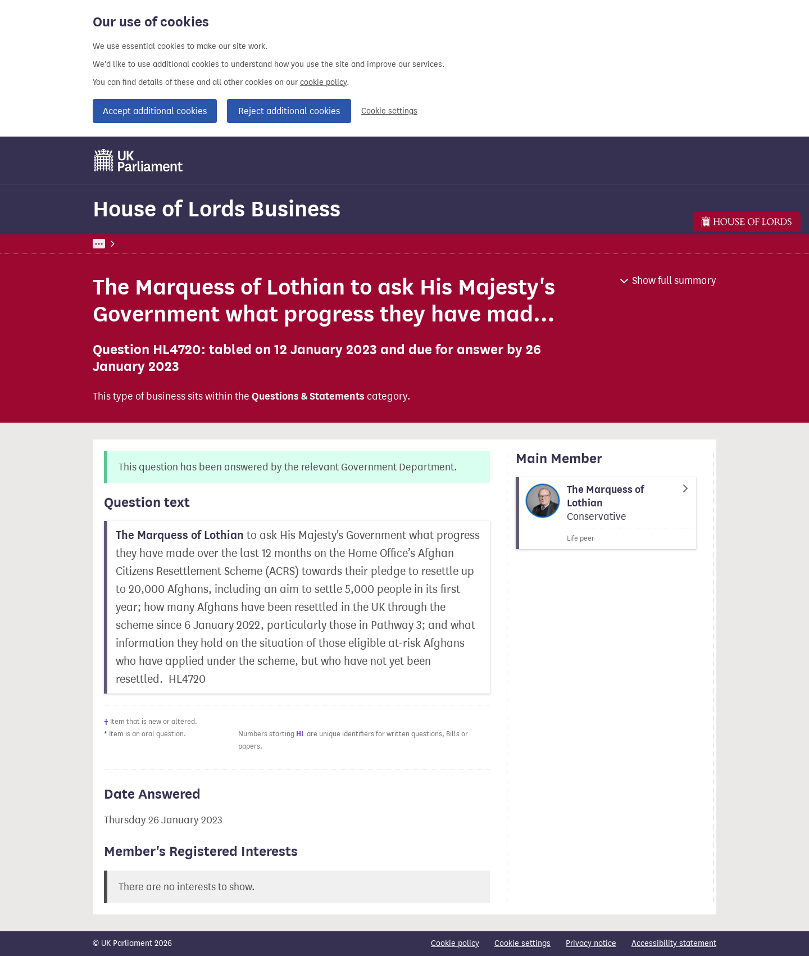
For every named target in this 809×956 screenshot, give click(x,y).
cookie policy (323, 82)
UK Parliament (118, 243)
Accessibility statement (673, 943)
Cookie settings (389, 111)
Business (176, 243)
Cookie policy (455, 943)
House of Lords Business (216, 209)
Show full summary (674, 280)
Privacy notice (591, 943)
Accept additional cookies (155, 111)
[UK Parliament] (138, 160)
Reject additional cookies (289, 111)
